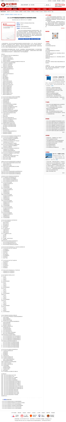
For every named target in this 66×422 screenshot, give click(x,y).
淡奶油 (5, 399)
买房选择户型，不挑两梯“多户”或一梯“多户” (54, 137)
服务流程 (19, 412)
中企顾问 (9, 5)
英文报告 (21, 9)
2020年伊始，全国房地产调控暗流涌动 (53, 87)
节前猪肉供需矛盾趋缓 (50, 91)
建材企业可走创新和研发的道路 (52, 108)
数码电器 (33, 11)
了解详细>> (63, 28)
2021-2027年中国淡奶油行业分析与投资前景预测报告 (11, 404)
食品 (19, 14)
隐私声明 (48, 412)
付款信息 (33, 412)
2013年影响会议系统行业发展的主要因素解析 (54, 141)
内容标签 (63, 0)
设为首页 (49, 0)
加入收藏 (54, 0)
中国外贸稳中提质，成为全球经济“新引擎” (53, 95)
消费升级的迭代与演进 (50, 109)
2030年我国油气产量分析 (50, 145)
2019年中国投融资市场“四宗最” (52, 139)
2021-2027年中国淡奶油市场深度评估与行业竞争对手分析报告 (13, 402)
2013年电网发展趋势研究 (50, 144)
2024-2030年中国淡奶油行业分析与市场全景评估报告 (11, 406)
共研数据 (44, 9)
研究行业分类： (3, 11)
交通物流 (20, 11)
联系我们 (43, 412)
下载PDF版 (27, 38)
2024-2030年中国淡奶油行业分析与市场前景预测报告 (11, 408)
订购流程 (37, 38)
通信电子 (29, 11)
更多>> (63, 98)
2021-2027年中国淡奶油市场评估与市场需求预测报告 (11, 401)
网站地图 (58, 0)
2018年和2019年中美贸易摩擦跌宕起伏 (53, 94)
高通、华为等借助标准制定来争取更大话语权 (54, 111)
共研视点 (33, 9)
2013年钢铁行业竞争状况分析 (51, 143)
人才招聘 (38, 412)
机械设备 (16, 11)
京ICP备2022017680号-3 (46, 420)
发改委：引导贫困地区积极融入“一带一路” (53, 105)
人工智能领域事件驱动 (50, 113)
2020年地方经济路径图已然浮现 (52, 169)
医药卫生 (49, 11)
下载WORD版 (20, 38)
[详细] (52, 85)
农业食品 (25, 11)
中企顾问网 (7, 14)
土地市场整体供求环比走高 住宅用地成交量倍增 (55, 140)
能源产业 (8, 11)
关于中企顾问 (9, 9)
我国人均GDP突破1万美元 (51, 171)
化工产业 (12, 11)
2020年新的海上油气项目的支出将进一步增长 (54, 90)
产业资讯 (38, 9)
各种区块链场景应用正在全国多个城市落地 (54, 89)
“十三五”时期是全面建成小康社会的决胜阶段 (54, 107)
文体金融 (45, 11)
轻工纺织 (41, 11)
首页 (3, 9)
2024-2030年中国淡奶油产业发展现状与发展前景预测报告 (12, 405)
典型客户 (29, 412)
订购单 (32, 38)
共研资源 (50, 9)
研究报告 (15, 9)
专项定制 (27, 9)
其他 (52, 11)
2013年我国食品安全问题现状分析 (52, 147)
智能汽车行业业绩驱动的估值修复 (52, 93)
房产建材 (37, 11)
